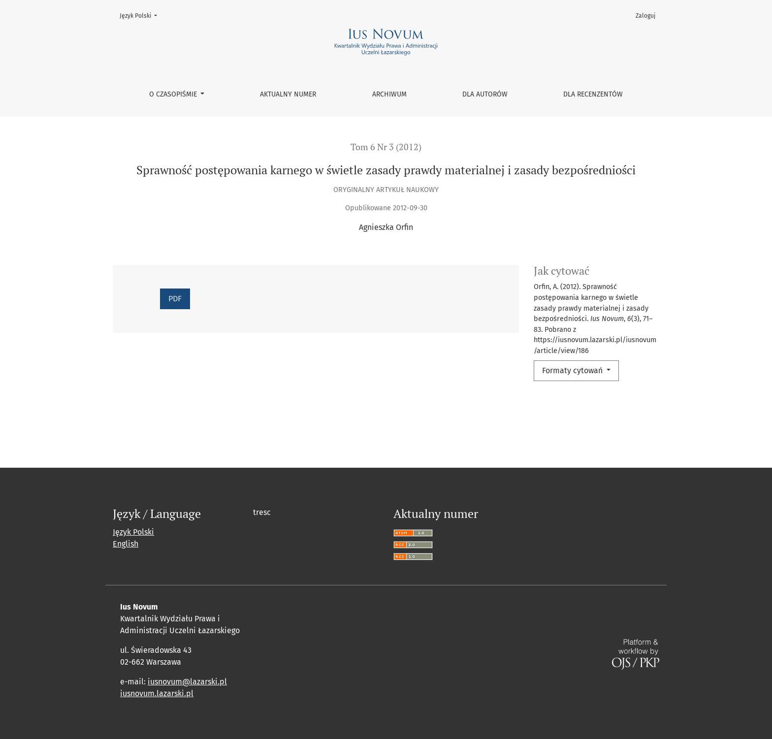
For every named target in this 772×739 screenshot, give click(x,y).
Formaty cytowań (573, 370)
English (125, 543)
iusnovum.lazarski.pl (156, 693)
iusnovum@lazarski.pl (187, 681)
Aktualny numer (288, 94)
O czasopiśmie (174, 94)
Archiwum (389, 94)
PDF (175, 298)
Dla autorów (485, 94)
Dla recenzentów (593, 94)
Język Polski (141, 15)
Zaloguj (645, 15)
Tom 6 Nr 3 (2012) (386, 147)
